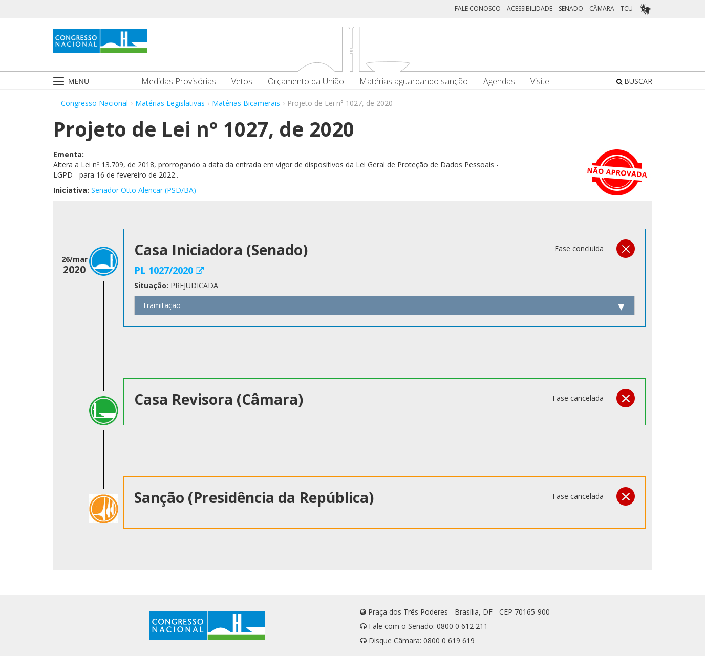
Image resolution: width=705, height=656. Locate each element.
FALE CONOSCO (478, 8)
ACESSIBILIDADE (529, 8)
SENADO (571, 8)
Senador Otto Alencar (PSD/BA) (143, 190)
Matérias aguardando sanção (413, 81)
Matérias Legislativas (170, 103)
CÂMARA (601, 8)
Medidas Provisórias (178, 81)
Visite (539, 81)
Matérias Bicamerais (246, 103)
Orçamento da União (306, 81)
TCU (627, 8)
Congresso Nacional (94, 103)
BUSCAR (634, 81)
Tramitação (161, 305)
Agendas (499, 81)
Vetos (241, 81)
